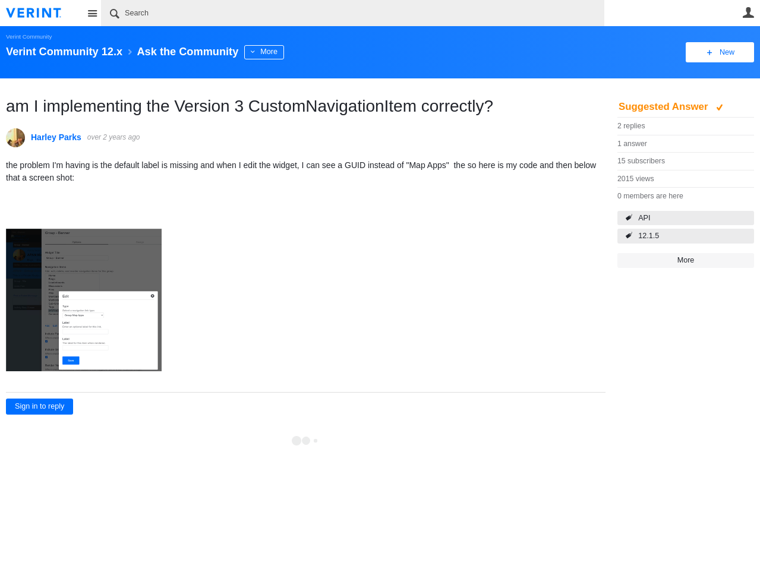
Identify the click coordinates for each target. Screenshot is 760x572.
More (268, 52)
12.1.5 (648, 236)
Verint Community (29, 36)
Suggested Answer (665, 106)
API (644, 218)
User (748, 12)
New (727, 52)
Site (92, 13)
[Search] (352, 13)
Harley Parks (56, 137)
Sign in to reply (39, 406)
